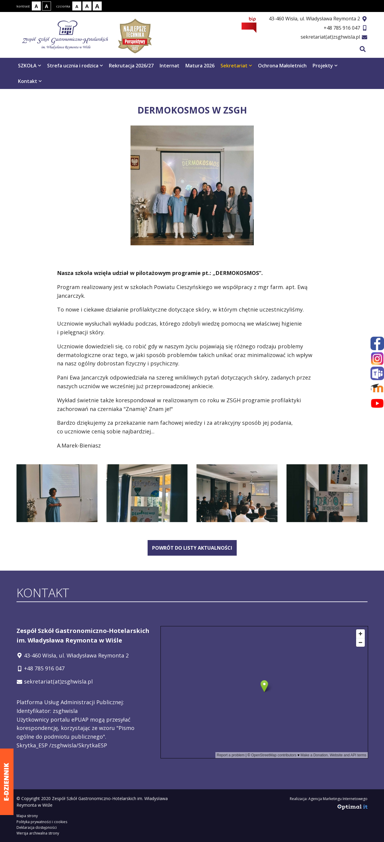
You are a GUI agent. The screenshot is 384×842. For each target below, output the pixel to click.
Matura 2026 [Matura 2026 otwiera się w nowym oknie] (199, 65)
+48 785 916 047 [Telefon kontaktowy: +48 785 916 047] (44, 668)
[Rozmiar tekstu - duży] (97, 5)
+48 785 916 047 (342, 28)
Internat (169, 65)
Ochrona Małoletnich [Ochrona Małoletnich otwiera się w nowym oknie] (282, 65)
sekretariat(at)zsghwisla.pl (330, 37)
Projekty (325, 65)
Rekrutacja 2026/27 (131, 65)
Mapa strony (27, 815)
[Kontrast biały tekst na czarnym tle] (46, 5)
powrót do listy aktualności (192, 548)
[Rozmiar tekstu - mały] (76, 5)
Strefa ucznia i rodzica (75, 65)
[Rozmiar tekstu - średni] (87, 5)
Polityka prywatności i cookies (41, 821)
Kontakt (30, 81)
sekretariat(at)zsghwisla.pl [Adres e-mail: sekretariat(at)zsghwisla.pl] (58, 681)
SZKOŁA (29, 65)
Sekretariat (236, 65)
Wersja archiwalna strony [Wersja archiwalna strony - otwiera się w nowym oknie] (37, 833)
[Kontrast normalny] (36, 5)
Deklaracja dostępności (36, 827)
